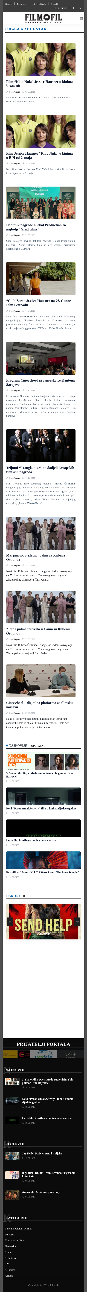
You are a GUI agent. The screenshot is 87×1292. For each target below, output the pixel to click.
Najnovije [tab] (18, 745)
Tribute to (10, 1258)
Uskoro (14, 896)
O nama (8, 4)
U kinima (10, 1269)
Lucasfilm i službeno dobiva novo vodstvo (31, 840)
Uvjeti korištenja (39, 4)
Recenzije (15, 1144)
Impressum (22, 4)
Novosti (9, 1234)
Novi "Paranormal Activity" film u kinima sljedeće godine (41, 808)
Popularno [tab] (37, 746)
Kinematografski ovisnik (18, 1228)
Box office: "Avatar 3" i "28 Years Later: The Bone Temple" (42, 872)
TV (7, 1263)
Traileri (9, 1252)
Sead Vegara (14, 92)
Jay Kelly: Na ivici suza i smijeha (42, 1153)
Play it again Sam (14, 1240)
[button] (81, 18)
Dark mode (60, 8)
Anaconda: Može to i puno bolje (41, 1192)
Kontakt (54, 4)
